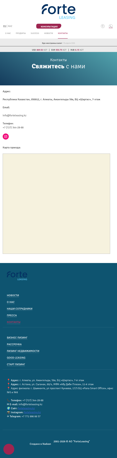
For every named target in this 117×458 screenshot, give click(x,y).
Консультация (49, 26)
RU (4, 26)
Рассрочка (14, 344)
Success (35, 33)
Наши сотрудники (19, 308)
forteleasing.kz (26, 408)
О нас (8, 33)
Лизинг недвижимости (23, 351)
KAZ (10, 26)
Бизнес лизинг (17, 337)
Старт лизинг (16, 364)
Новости (48, 33)
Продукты (21, 33)
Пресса (12, 315)
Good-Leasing (16, 357)
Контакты (63, 33)
